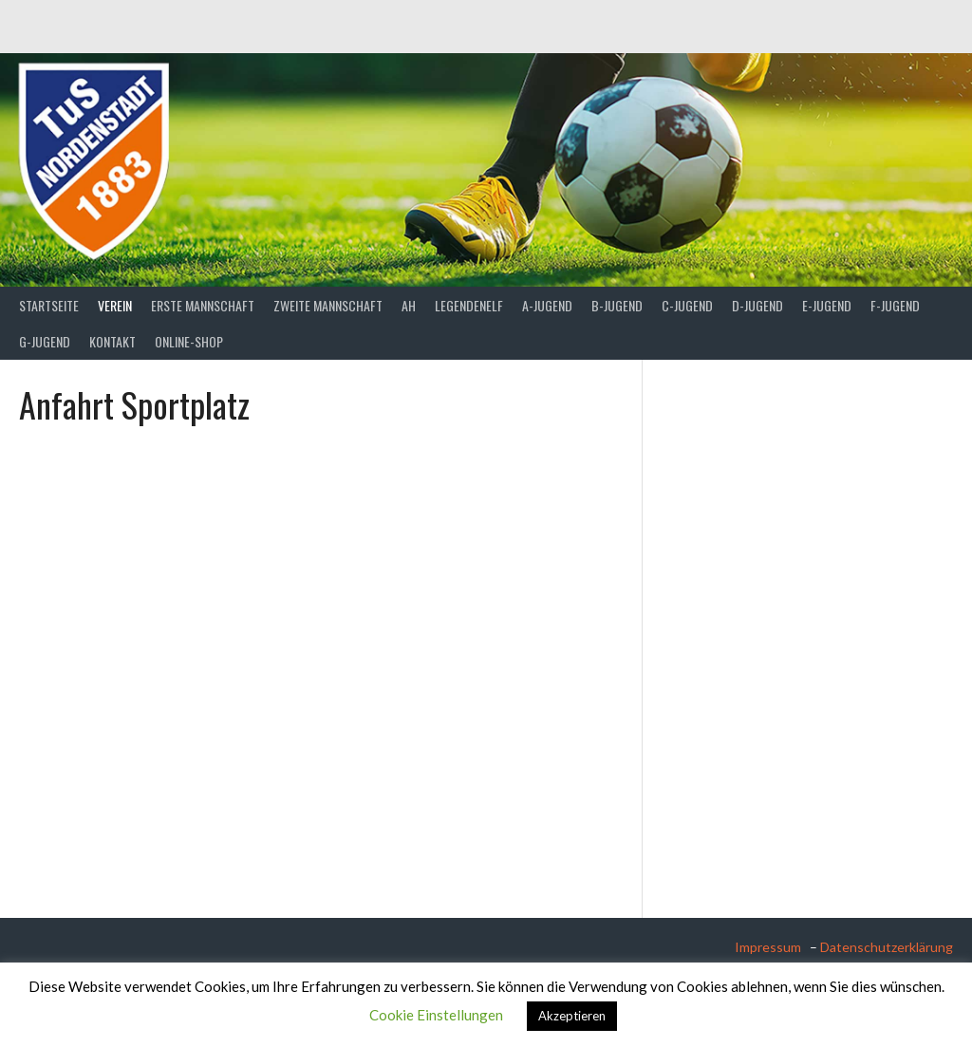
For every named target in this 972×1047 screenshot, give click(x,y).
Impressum (771, 947)
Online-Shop (189, 341)
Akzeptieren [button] (572, 1015)
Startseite (49, 305)
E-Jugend (826, 305)
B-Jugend (617, 305)
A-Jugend (547, 305)
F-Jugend (895, 305)
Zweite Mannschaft (328, 305)
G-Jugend (44, 341)
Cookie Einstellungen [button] (436, 1014)
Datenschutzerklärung (886, 947)
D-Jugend (757, 305)
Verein (115, 305)
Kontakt (112, 341)
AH (409, 305)
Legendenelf (469, 305)
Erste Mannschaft (202, 305)
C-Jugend (687, 305)
